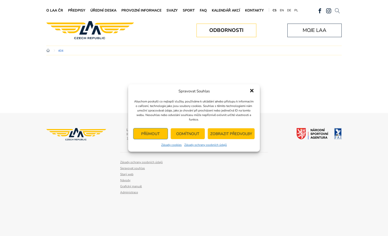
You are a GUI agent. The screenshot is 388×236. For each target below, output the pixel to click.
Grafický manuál (131, 186)
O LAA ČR (54, 10)
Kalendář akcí (226, 10)
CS (275, 10)
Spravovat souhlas (132, 168)
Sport (189, 10)
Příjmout (150, 133)
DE (289, 10)
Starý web (126, 174)
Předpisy (76, 10)
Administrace (129, 192)
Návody (125, 180)
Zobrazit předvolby (231, 133)
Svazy (172, 10)
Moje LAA (314, 30)
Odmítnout (187, 133)
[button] (252, 91)
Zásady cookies (171, 145)
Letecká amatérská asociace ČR (90, 30)
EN (282, 10)
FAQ (203, 10)
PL (296, 10)
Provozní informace (141, 10)
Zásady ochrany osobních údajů (205, 145)
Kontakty (254, 10)
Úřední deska (103, 10)
